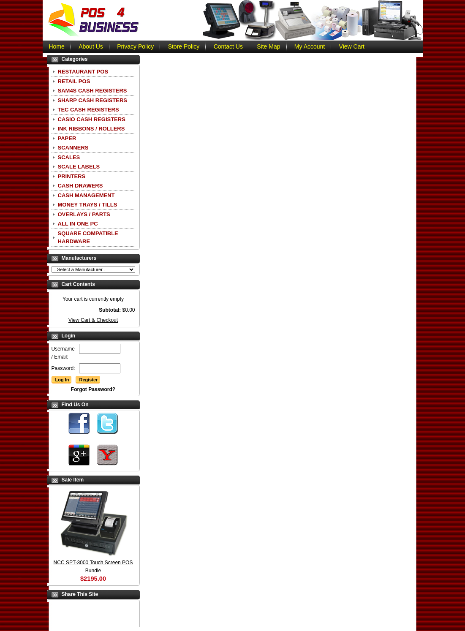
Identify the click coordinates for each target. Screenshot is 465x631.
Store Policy (184, 46)
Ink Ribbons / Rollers (91, 128)
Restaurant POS (83, 71)
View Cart (351, 46)
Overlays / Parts (84, 214)
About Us (91, 46)
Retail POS (74, 81)
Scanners (73, 147)
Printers (72, 176)
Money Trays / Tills (87, 204)
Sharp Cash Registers (92, 100)
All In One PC (78, 223)
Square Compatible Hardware (88, 237)
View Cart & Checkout (93, 320)
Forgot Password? (93, 389)
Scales (69, 157)
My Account (309, 46)
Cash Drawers (80, 185)
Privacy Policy (135, 46)
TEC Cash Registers (88, 109)
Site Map (268, 46)
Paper (67, 138)
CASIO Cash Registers (91, 119)
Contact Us (228, 46)
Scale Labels (79, 166)
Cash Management (86, 195)
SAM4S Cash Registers (92, 90)
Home (57, 46)
